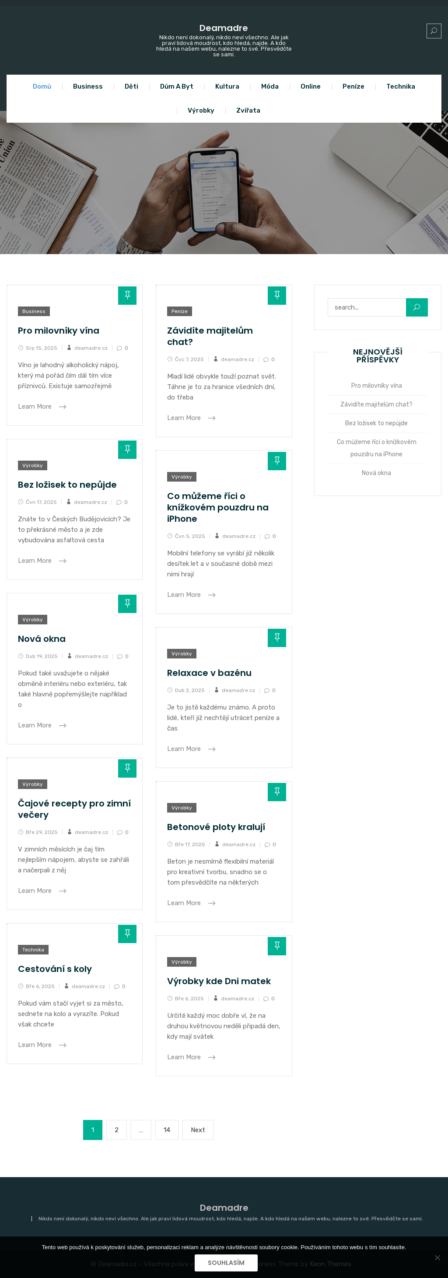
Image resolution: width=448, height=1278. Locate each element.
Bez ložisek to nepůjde (67, 485)
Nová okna (42, 639)
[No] (437, 1257)
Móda (270, 86)
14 (170, 1129)
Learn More (35, 406)
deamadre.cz (91, 348)
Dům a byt (176, 86)
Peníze (353, 86)
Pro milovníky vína (58, 330)
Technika (400, 86)
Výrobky (201, 110)
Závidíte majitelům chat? (210, 336)
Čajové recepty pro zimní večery (74, 809)
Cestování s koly (55, 969)
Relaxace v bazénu (209, 673)
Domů (42, 86)
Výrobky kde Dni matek (219, 981)
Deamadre (224, 28)
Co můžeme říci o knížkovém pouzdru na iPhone (218, 507)
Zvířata (248, 110)
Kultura (227, 86)
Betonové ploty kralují (216, 827)
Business (88, 86)
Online (311, 86)
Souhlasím (226, 1262)
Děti (131, 86)
